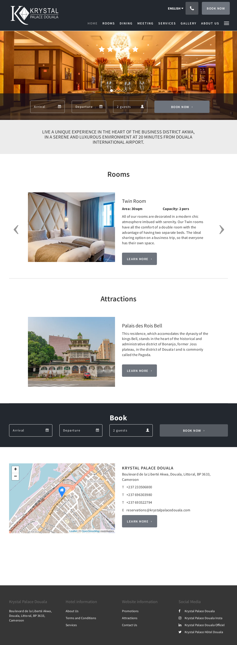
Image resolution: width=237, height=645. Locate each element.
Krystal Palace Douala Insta (200, 618)
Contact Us (129, 625)
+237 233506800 (139, 487)
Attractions (129, 618)
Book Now (180, 107)
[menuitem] (94, 23)
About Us (72, 611)
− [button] (15, 476)
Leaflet (73, 531)
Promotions (130, 611)
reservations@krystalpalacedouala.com (158, 510)
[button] (226, 23)
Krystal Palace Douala (197, 611)
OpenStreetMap (91, 531)
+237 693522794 (139, 502)
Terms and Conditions (81, 618)
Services (71, 625)
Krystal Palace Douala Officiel (202, 625)
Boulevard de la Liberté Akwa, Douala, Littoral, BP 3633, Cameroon (30, 615)
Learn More (138, 259)
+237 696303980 (139, 494)
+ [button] (15, 469)
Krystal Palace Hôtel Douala (201, 632)
